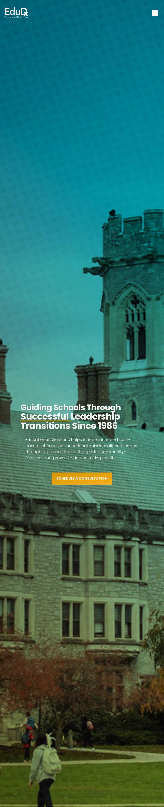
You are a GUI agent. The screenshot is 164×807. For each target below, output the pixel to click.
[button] (155, 13)
